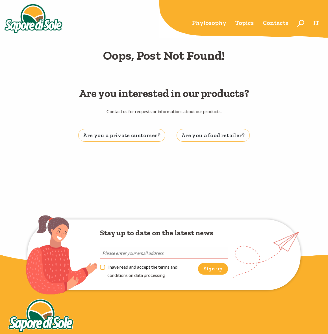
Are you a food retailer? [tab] (213, 135)
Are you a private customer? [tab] (121, 135)
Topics (244, 23)
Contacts (275, 23)
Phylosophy (209, 23)
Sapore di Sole (33, 19)
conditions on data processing (136, 275)
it (316, 23)
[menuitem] (209, 23)
